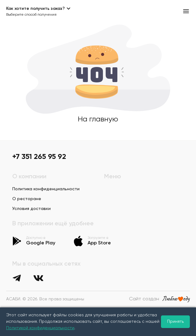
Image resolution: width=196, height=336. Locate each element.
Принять (175, 321)
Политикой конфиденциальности (40, 328)
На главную (98, 119)
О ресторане (26, 199)
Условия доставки (31, 209)
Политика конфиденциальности (46, 189)
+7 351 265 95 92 (39, 156)
